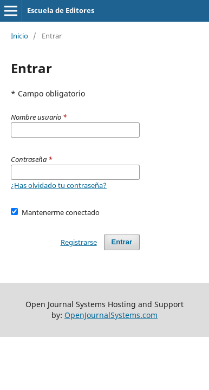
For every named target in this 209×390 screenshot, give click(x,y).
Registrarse (79, 242)
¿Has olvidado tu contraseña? (59, 185)
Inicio (19, 36)
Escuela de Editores (60, 10)
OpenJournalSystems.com (111, 315)
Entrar (122, 242)
